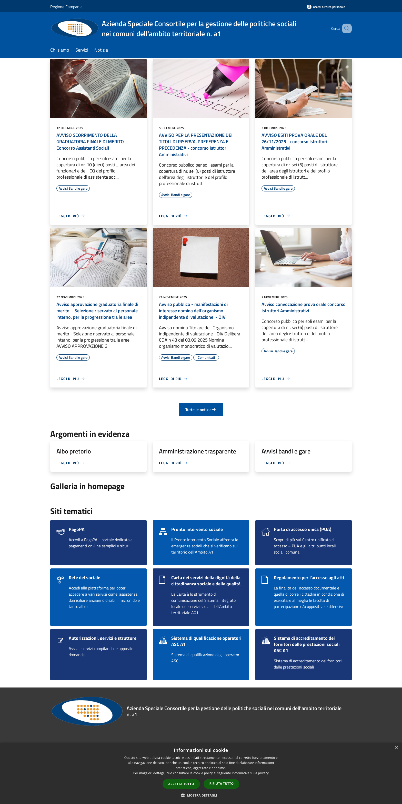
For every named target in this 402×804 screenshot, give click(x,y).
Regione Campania (66, 7)
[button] (201, 795)
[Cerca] (345, 28)
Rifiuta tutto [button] (221, 783)
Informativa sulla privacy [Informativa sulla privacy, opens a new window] (250, 773)
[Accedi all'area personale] (326, 7)
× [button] (396, 748)
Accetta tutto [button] (181, 784)
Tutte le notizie (200, 409)
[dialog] (201, 773)
